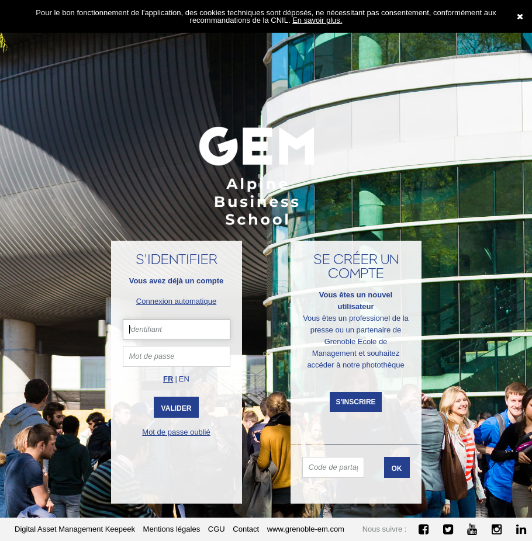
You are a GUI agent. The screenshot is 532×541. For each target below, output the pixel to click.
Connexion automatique (176, 301)
